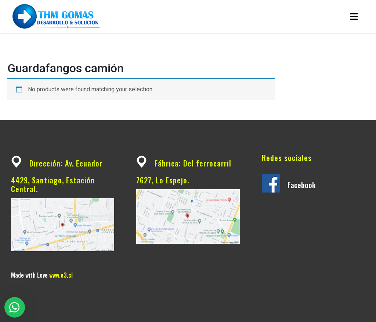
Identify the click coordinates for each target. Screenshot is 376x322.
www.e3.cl (61, 275)
